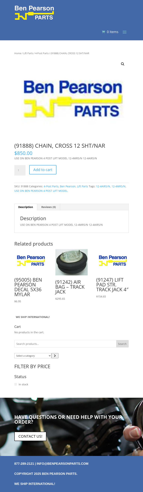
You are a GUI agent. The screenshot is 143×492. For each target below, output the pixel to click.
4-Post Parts (42, 53)
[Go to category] (54, 355)
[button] (122, 64)
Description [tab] (25, 207)
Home (17, 53)
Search (122, 344)
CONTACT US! (30, 436)
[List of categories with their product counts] (33, 355)
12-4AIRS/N (103, 186)
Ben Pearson (68, 186)
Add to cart (42, 169)
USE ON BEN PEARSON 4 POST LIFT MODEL (41, 191)
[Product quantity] (20, 170)
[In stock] (15, 384)
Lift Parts (28, 53)
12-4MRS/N (118, 186)
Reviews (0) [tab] (48, 207)
